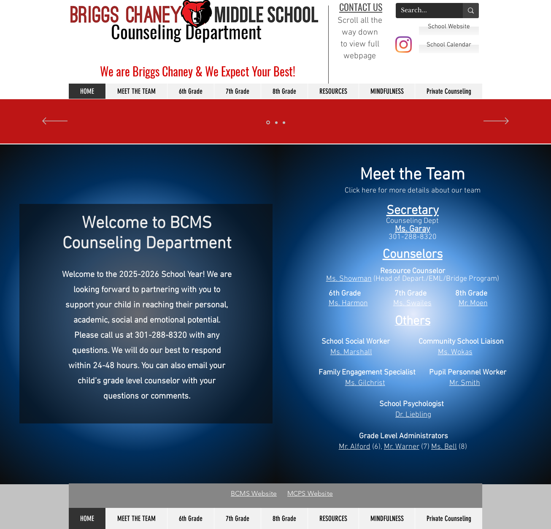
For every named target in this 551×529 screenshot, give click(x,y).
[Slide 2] (284, 122)
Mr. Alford (354, 446)
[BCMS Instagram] (403, 44)
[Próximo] (496, 121)
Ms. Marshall (351, 352)
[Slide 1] (276, 122)
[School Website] (449, 26)
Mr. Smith (464, 383)
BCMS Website (254, 493)
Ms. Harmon (348, 303)
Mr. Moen (473, 303)
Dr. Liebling (413, 414)
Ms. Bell (444, 446)
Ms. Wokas (455, 352)
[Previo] (55, 121)
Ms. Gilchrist (365, 383)
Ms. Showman (349, 278)
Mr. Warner (401, 446)
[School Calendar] (449, 44)
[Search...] (423, 10)
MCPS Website (310, 493)
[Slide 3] (268, 123)
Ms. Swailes (412, 303)
